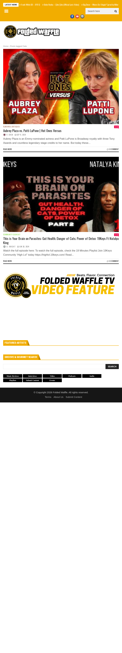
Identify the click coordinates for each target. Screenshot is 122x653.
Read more (7, 149)
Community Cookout (11, 235)
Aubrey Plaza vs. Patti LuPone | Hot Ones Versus (32, 130)
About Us (58, 397)
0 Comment (113, 149)
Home (5, 46)
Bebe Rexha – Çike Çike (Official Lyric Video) (61, 4)
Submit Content (74, 397)
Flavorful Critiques (11, 127)
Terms (48, 397)
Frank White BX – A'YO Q (30, 4)
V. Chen (10, 134)
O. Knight (11, 246)
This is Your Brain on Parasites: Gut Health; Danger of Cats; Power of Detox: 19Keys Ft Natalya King (61, 240)
